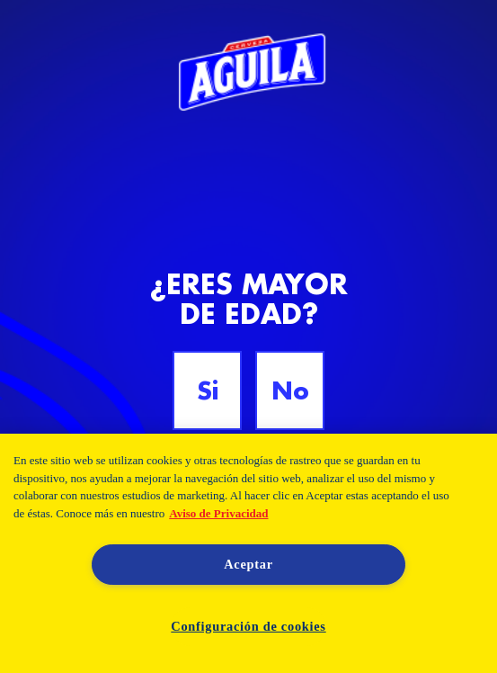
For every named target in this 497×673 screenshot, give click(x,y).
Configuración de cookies (248, 626)
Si (207, 390)
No (290, 390)
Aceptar (248, 564)
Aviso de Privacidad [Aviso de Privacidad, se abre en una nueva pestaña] (218, 513)
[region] (248, 553)
